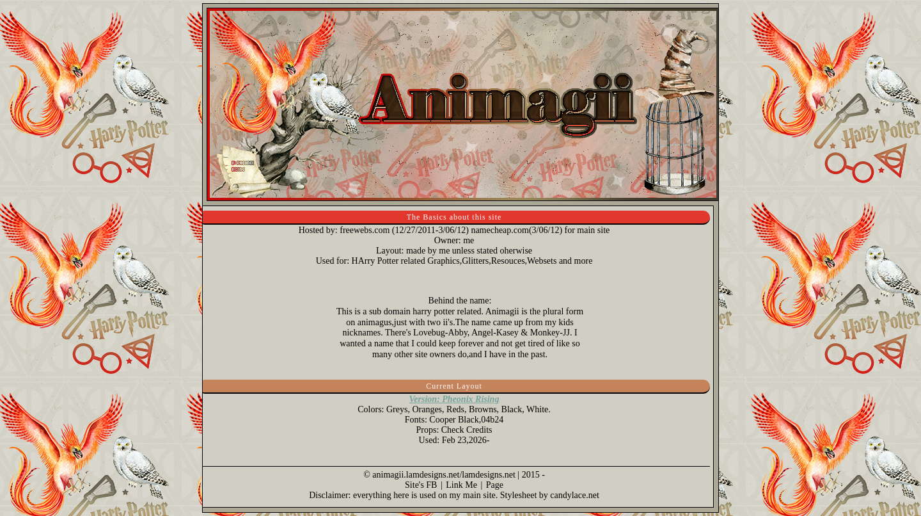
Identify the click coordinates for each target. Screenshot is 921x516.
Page (494, 485)
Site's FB (421, 485)
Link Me (461, 485)
